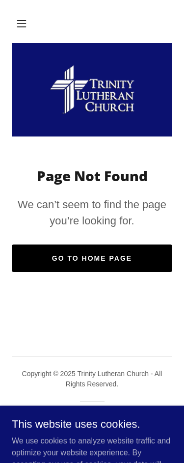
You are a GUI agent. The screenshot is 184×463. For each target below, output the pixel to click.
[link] (92, 90)
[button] (21, 23)
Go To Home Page (92, 258)
